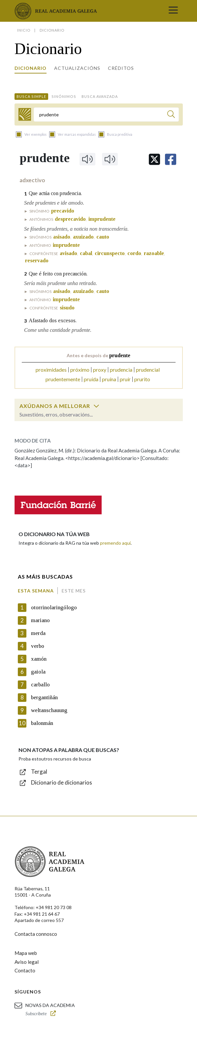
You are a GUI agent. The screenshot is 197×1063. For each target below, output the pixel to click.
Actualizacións (77, 68)
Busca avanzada (100, 96)
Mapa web (26, 953)
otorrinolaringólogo (54, 607)
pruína (109, 379)
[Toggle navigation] (173, 11)
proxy (99, 369)
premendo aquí (115, 543)
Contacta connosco (36, 934)
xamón (39, 659)
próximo (79, 369)
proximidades (51, 369)
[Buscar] (171, 115)
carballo (40, 684)
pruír (125, 379)
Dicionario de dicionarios (61, 782)
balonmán (42, 723)
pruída (91, 379)
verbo (37, 646)
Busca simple (31, 96)
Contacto (25, 970)
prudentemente (63, 379)
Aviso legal (27, 962)
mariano (40, 620)
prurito (142, 379)
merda (38, 633)
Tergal (39, 771)
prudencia (121, 369)
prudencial (148, 369)
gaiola (38, 672)
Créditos (121, 68)
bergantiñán (44, 697)
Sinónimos (63, 96)
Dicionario (31, 68)
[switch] (96, 406)
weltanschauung (49, 710)
